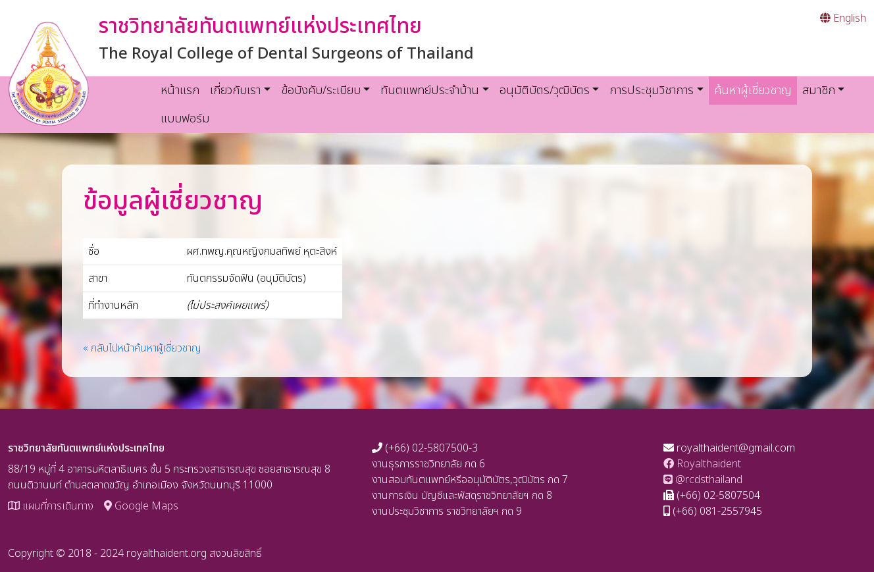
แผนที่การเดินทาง (50, 506)
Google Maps (141, 506)
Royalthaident (702, 464)
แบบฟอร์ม (185, 119)
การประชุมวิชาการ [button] (651, 90)
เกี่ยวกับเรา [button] (235, 90)
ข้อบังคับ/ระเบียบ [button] (321, 90)
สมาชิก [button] (818, 90)
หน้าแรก (180, 90)
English (843, 18)
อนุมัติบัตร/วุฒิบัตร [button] (545, 90)
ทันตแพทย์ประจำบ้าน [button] (429, 90)
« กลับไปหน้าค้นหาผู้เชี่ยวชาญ (142, 348)
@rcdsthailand (702, 480)
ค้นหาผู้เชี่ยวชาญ (755, 90)
